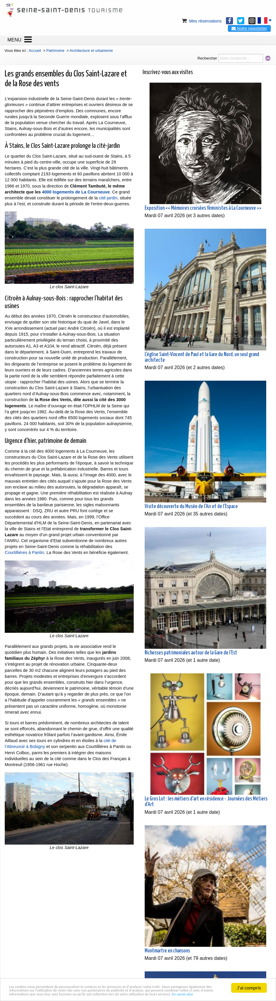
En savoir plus (99, 994)
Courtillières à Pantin (24, 552)
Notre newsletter (249, 28)
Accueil (35, 50)
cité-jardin (108, 198)
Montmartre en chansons (167, 951)
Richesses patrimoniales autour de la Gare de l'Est (191, 653)
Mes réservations (201, 21)
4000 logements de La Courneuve (76, 192)
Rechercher (207, 58)
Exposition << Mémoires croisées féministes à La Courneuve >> (203, 208)
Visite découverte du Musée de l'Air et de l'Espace (191, 506)
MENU (14, 39)
